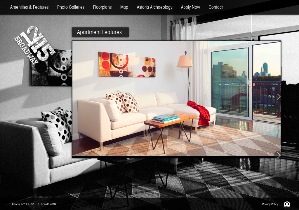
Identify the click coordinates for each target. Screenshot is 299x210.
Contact (216, 7)
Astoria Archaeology (154, 7)
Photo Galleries (70, 7)
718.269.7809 (47, 204)
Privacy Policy (270, 204)
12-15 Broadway (34, 45)
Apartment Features (99, 32)
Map (124, 7)
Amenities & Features (29, 7)
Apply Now (190, 7)
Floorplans (102, 7)
